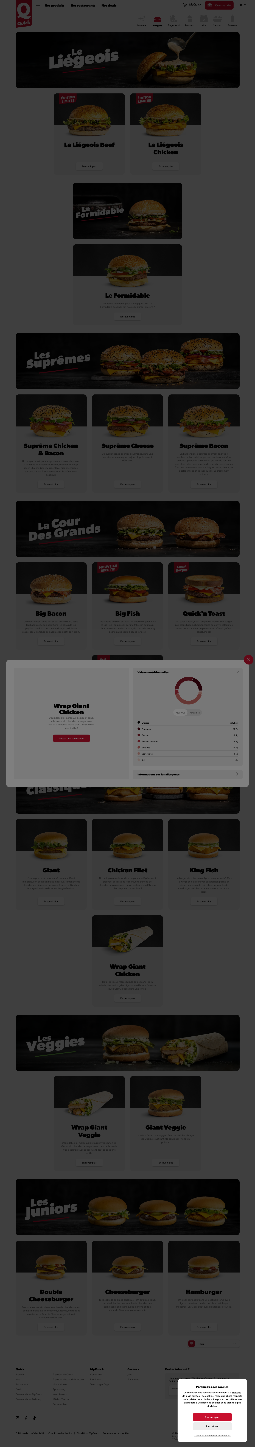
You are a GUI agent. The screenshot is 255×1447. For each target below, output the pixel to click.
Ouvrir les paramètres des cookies (212, 1435)
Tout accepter (212, 1417)
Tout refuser (212, 1426)
